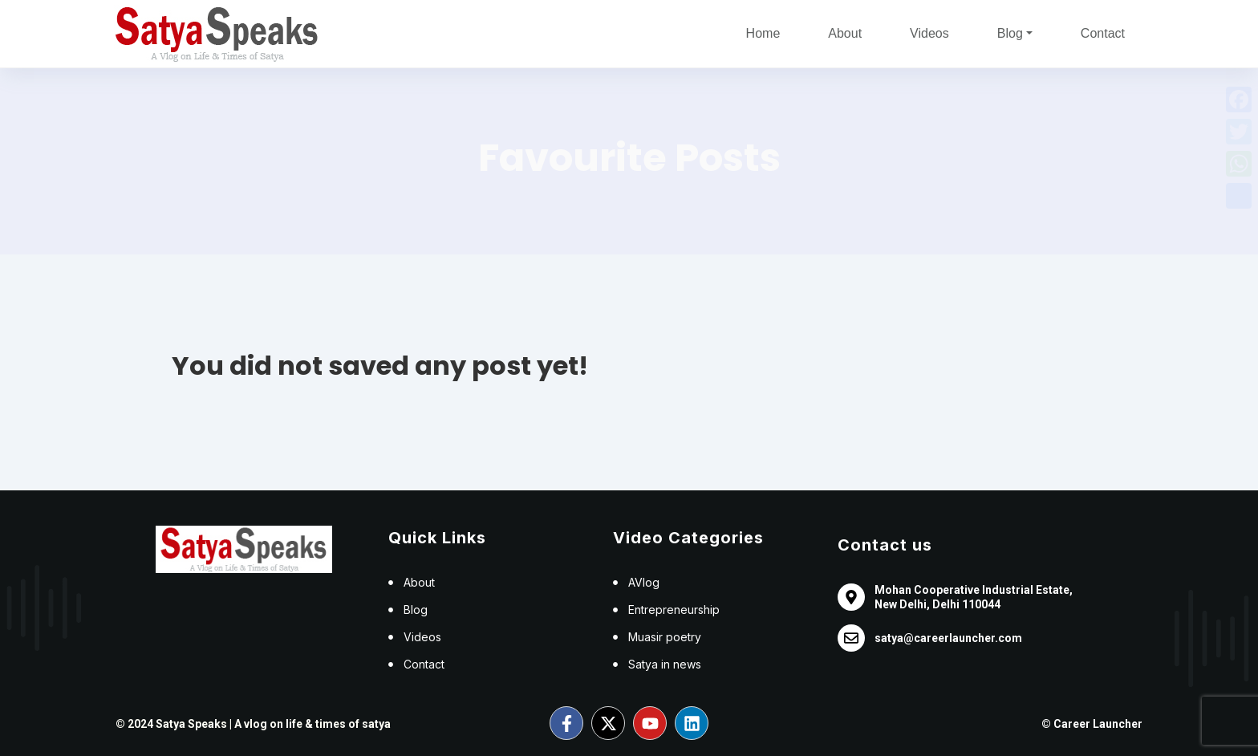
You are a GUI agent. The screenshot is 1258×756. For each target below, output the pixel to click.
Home (763, 33)
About (845, 33)
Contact (1103, 33)
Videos (929, 33)
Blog (1010, 33)
